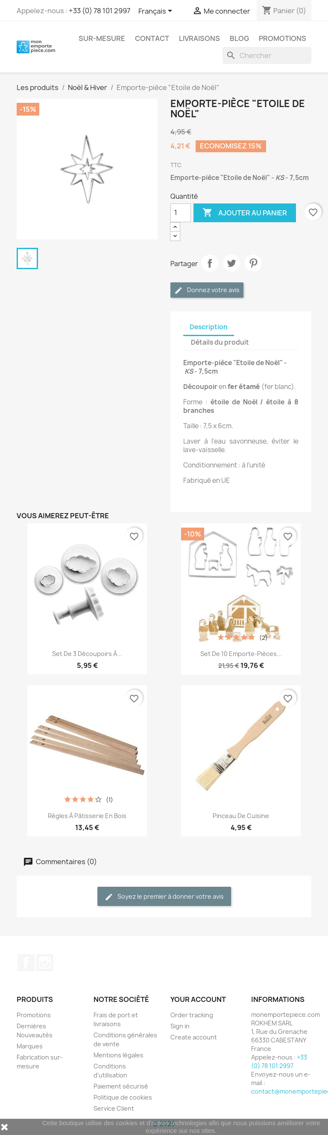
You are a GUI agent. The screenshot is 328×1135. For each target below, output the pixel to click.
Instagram (44, 962)
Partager (209, 263)
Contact (152, 38)
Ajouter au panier (244, 212)
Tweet (231, 263)
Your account (198, 999)
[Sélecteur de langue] (156, 11)
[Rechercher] (267, 55)
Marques (30, 1046)
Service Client (114, 1108)
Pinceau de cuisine (241, 816)
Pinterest (253, 263)
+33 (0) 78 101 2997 (99, 10)
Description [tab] (209, 326)
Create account (193, 1037)
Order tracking (191, 1015)
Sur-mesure (102, 38)
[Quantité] (180, 212)
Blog (239, 38)
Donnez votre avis (207, 290)
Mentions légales (119, 1055)
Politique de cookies (123, 1097)
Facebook (26, 962)
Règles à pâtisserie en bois (87, 816)
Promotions (282, 38)
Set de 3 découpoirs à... (87, 654)
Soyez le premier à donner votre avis (164, 896)
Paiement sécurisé (121, 1086)
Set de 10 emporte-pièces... (241, 654)
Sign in (180, 1026)
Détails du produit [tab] (220, 342)
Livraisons (199, 38)
